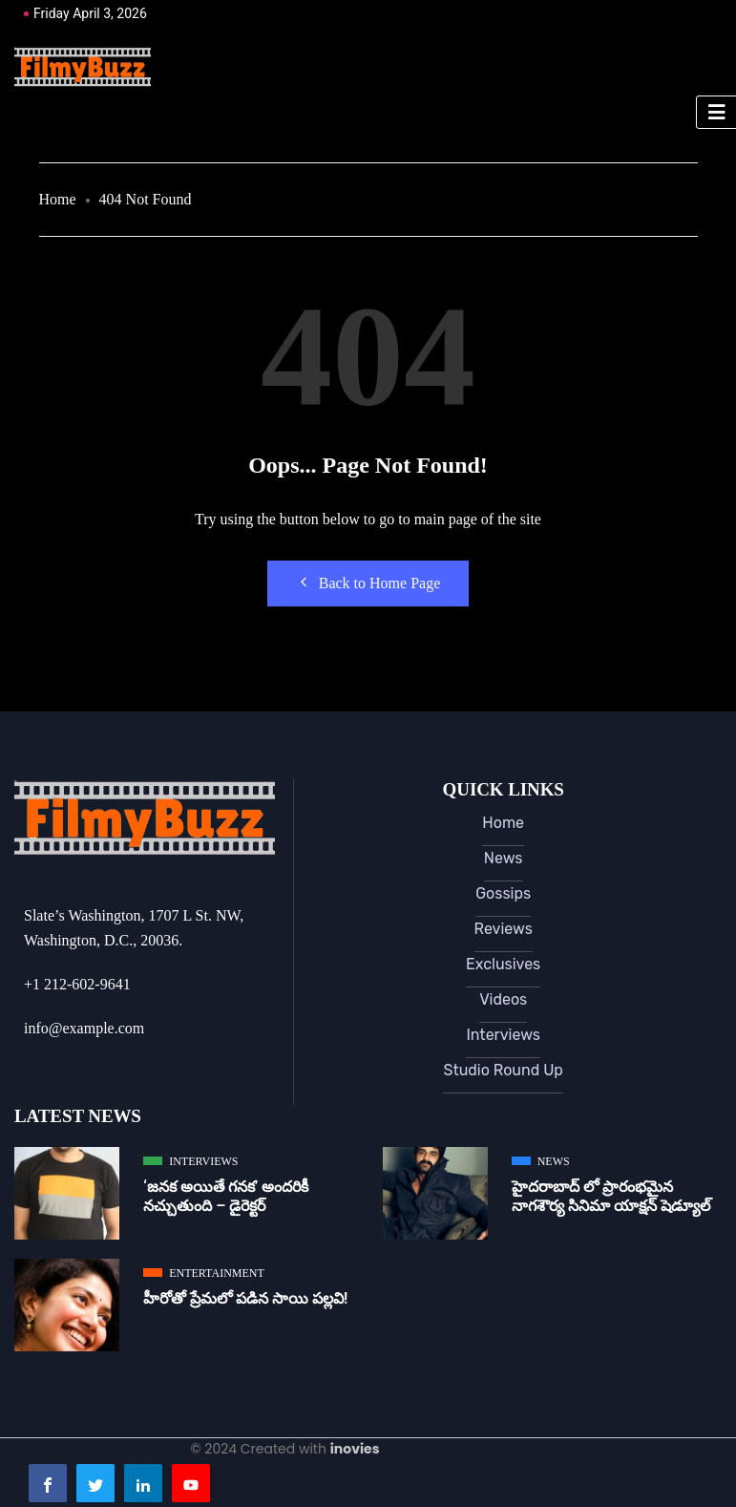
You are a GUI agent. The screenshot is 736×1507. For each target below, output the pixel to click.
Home (57, 199)
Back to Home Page (368, 582)
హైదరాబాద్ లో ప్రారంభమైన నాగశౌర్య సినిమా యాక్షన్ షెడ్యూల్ (611, 1196)
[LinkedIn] (143, 1483)
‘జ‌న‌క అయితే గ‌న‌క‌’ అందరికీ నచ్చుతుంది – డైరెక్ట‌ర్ (225, 1196)
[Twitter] (95, 1483)
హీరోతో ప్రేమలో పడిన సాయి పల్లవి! (245, 1298)
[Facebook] (48, 1483)
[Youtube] (191, 1483)
